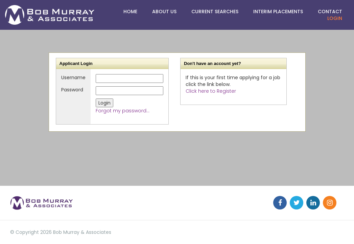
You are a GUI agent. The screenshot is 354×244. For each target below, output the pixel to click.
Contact (330, 11)
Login (334, 18)
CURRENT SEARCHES (214, 11)
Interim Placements (278, 11)
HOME (130, 11)
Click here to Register (211, 91)
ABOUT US (164, 11)
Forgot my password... (122, 110)
